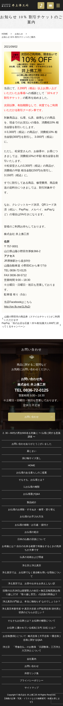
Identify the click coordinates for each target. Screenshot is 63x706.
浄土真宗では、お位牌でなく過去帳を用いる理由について (31, 574)
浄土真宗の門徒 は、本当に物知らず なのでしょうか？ (31, 601)
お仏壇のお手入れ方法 (31, 516)
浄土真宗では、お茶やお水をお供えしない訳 (31, 583)
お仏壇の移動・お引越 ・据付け (31, 524)
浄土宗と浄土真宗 (31, 565)
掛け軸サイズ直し (31, 458)
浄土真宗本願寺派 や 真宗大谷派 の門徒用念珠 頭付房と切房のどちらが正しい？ (31, 610)
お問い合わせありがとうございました (32, 444)
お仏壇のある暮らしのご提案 (31, 472)
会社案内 (31, 659)
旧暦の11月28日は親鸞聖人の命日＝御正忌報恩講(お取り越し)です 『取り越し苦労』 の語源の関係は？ (31, 592)
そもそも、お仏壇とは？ (32, 479)
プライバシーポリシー (31, 680)
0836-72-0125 (35, 390)
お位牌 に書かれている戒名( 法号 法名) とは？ (31, 627)
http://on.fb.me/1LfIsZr (17, 306)
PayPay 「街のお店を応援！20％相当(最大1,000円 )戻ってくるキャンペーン (30, 325)
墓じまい (31, 451)
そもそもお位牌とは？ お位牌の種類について (31, 620)
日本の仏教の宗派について (31, 539)
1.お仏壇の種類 (32, 486)
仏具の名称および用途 (31, 557)
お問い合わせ (32, 416)
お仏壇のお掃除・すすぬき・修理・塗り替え (31, 509)
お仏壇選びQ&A (31, 494)
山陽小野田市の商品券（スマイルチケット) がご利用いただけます (32, 318)
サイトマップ (32, 687)
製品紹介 (31, 502)
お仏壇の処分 (32, 532)
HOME (5, 34)
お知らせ (19, 34)
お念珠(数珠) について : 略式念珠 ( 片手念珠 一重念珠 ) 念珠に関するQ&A (31, 638)
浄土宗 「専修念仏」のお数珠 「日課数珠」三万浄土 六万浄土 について (31, 649)
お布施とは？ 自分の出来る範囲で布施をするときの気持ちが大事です (31, 548)
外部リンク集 (32, 673)
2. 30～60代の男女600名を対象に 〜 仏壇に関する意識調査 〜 (31, 435)
